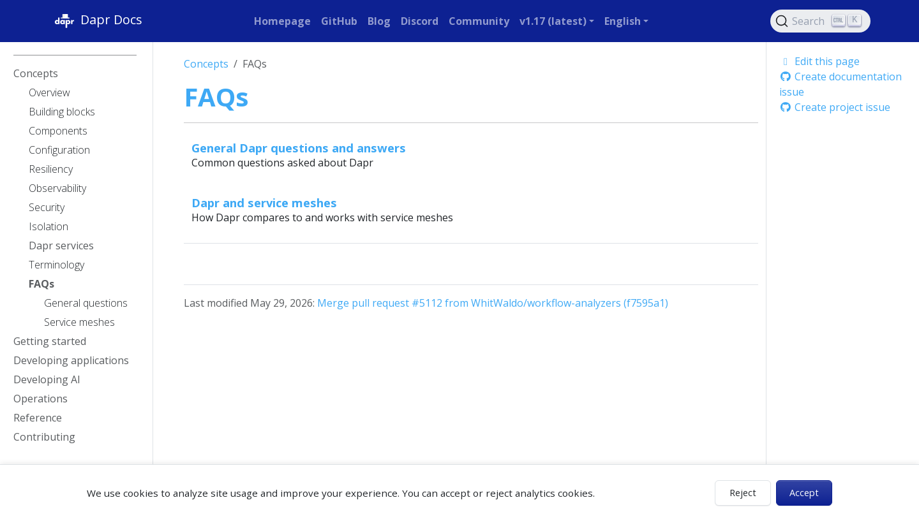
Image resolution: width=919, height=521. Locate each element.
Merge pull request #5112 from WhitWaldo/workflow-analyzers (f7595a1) (492, 303)
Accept (804, 493)
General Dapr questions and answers (298, 148)
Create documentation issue (840, 84)
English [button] (622, 21)
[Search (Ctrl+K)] (820, 21)
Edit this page (819, 61)
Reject (742, 493)
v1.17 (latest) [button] (553, 21)
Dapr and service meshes (264, 202)
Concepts (206, 64)
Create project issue (834, 107)
